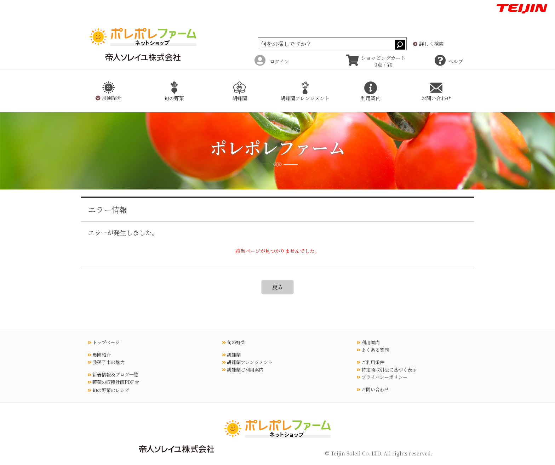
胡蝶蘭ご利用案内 (243, 369)
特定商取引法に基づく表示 (386, 369)
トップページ (103, 342)
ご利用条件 (370, 362)
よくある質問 (372, 349)
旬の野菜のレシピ (108, 390)
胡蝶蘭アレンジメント (247, 362)
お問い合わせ (372, 389)
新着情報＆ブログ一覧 (112, 374)
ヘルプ (449, 61)
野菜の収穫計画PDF (111, 382)
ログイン (271, 61)
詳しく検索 (428, 44)
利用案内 (368, 342)
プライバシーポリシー (381, 377)
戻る (277, 287)
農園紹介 (99, 354)
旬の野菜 (233, 342)
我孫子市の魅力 (106, 362)
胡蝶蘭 (231, 354)
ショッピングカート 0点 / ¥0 (376, 61)
